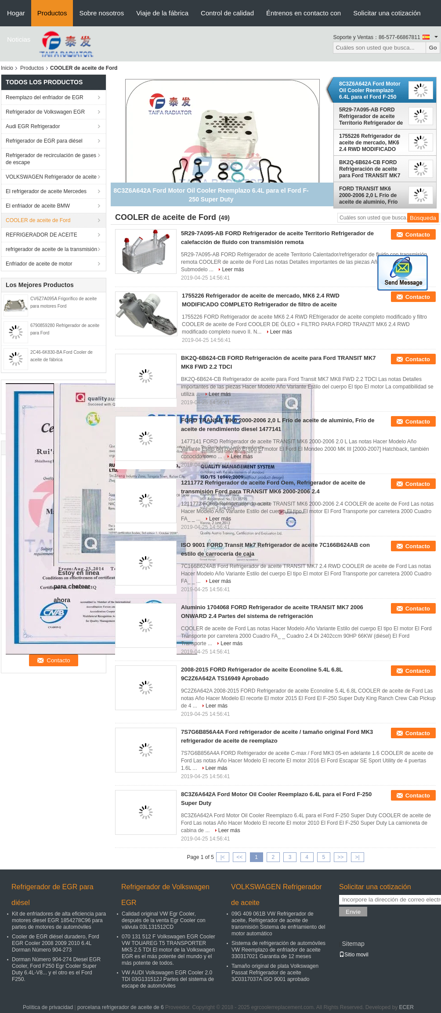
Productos (52, 13)
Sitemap (353, 943)
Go (433, 47)
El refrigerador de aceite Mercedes (46, 191)
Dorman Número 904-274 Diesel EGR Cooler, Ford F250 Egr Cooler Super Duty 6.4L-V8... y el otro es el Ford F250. (56, 969)
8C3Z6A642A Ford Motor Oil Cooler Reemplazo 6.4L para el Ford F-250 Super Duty (370, 90)
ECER (406, 1007)
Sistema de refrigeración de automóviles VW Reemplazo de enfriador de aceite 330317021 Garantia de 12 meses (278, 949)
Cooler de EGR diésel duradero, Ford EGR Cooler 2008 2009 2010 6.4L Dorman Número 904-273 (55, 943)
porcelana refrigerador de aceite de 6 (120, 1007)
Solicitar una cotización (386, 13)
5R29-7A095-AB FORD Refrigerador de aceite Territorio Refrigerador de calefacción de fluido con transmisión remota (371, 116)
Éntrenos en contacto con (303, 13)
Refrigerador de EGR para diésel (44, 141)
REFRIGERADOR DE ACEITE (41, 235)
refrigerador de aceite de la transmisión (51, 249)
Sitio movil (354, 955)
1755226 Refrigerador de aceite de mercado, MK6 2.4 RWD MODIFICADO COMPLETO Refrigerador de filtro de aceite (370, 142)
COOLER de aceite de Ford (38, 220)
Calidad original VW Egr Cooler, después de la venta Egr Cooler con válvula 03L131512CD (164, 920)
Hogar (16, 13)
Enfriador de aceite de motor (39, 264)
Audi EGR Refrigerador (33, 126)
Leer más (233, 269)
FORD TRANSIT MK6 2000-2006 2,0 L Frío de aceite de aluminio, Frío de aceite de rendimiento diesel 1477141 (370, 195)
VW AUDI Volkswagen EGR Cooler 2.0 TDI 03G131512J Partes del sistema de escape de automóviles (168, 979)
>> (340, 857)
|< (222, 857)
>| (357, 857)
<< (239, 857)
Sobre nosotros (101, 13)
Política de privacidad (48, 1007)
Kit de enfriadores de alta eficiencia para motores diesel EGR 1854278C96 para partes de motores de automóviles (59, 920)
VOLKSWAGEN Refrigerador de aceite (51, 177)
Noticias (18, 39)
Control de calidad (227, 13)
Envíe (353, 912)
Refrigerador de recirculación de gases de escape (51, 158)
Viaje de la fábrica (162, 13)
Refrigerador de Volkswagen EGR (45, 112)
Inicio (7, 68)
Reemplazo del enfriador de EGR (44, 97)
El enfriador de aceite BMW (38, 206)
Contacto (417, 234)
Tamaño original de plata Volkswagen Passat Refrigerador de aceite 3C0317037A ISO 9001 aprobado (274, 972)
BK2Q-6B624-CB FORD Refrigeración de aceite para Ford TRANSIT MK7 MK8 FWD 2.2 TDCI (369, 169)
